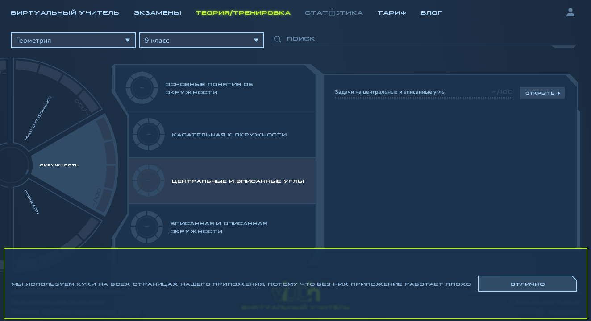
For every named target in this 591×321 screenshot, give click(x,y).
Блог (431, 12)
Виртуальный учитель (65, 12)
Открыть (540, 93)
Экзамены (157, 12)
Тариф (391, 12)
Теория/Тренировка (243, 12)
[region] (295, 147)
